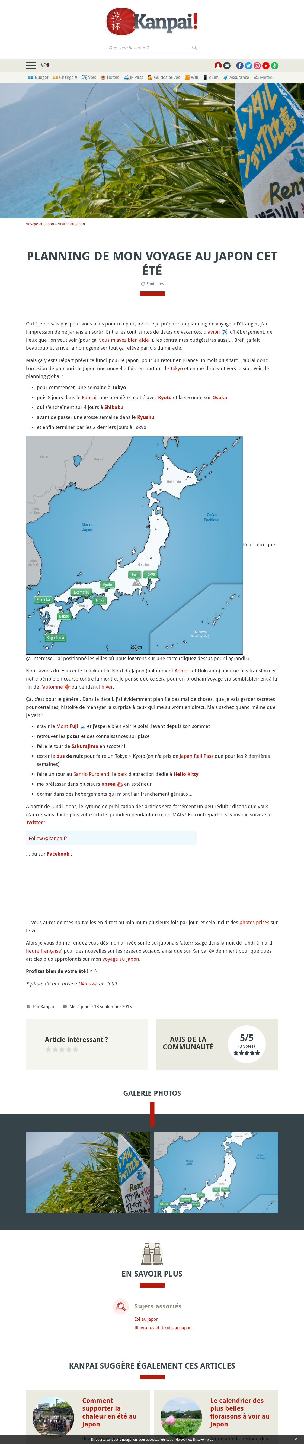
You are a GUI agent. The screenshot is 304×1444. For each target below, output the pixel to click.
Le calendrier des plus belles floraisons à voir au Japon (240, 1412)
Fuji (73, 726)
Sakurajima (85, 746)
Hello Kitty (186, 774)
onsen (108, 784)
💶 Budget (38, 77)
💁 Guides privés (164, 77)
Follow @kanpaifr (48, 838)
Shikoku (113, 407)
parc (122, 774)
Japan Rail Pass (196, 756)
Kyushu (145, 417)
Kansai (89, 397)
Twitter (34, 822)
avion (214, 331)
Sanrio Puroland (91, 774)
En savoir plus (203, 1439)
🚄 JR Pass (133, 77)
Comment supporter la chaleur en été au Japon (109, 1412)
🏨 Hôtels (109, 77)
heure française (43, 950)
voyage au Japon (121, 959)
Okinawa (87, 983)
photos (247, 922)
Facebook (58, 854)
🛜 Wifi (191, 77)
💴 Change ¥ (65, 77)
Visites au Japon (71, 223)
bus (60, 756)
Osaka (219, 397)
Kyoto (165, 397)
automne (53, 687)
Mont (62, 726)
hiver (107, 687)
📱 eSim (211, 77)
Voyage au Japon (40, 223)
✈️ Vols (89, 77)
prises (262, 922)
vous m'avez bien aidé (124, 340)
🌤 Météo (263, 77)
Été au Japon (146, 1319)
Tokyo (176, 368)
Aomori (183, 670)
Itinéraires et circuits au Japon (163, 1328)
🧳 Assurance (236, 77)
